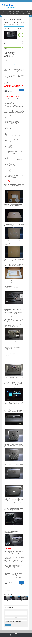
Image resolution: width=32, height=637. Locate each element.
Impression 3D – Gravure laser (25, 11)
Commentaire (6, 610)
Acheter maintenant (21, 90)
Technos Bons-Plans (22, 13)
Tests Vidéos (28, 13)
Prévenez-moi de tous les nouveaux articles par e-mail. (12, 623)
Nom (5, 615)
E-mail (17, 615)
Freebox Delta (18, 11)
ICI (18, 578)
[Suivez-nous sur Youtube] (13, 635)
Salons (10, 13)
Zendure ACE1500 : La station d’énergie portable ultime (7, 601)
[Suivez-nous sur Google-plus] (15, 635)
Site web (6, 618)
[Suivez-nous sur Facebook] (10, 635)
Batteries (5, 15)
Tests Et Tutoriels (14, 13)
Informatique (3, 13)
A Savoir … (6, 11)
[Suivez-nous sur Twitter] (12, 635)
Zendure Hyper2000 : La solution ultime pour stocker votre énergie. (15, 601)
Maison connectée (11, 11)
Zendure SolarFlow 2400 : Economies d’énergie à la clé (23, 601)
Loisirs (7, 13)
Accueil (3, 11)
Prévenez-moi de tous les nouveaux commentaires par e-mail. (13, 621)
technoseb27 (7, 24)
